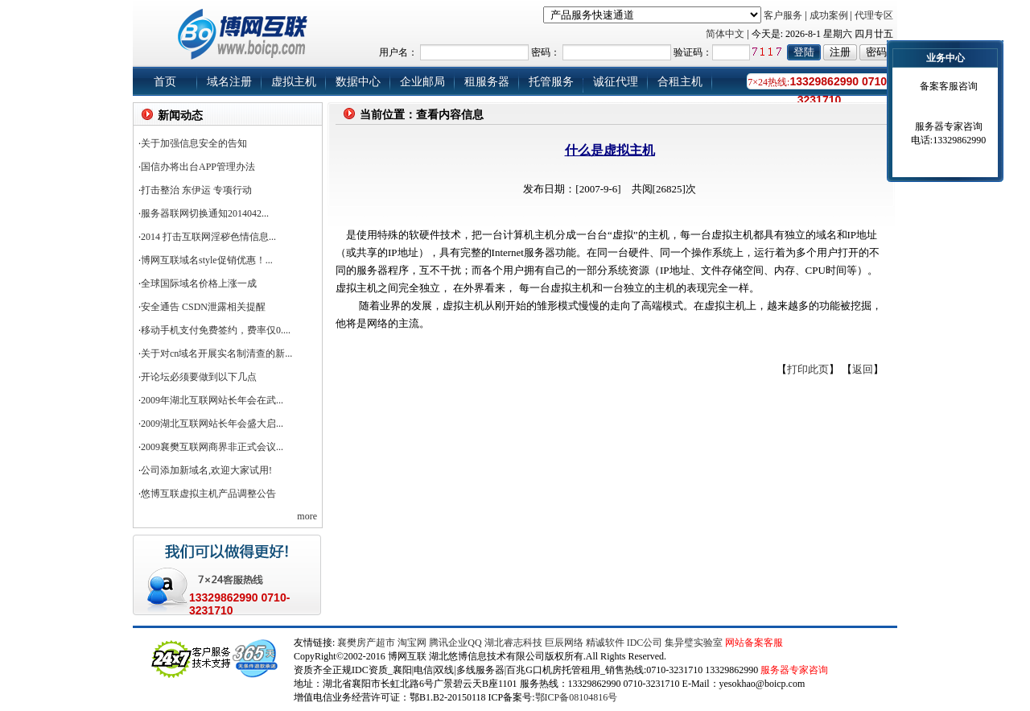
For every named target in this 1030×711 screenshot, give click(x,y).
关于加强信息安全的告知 (194, 143)
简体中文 (725, 33)
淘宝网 (412, 642)
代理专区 (874, 15)
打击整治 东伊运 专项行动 (196, 190)
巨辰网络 (564, 642)
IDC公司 (645, 642)
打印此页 (808, 369)
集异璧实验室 (694, 642)
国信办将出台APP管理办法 (198, 166)
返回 (862, 369)
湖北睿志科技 (513, 642)
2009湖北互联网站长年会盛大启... (212, 423)
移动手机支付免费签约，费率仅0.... (215, 330)
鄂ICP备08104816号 (576, 697)
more (307, 516)
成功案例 (829, 15)
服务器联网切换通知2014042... (205, 213)
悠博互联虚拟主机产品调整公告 (208, 493)
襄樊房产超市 (367, 642)
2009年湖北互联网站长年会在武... (212, 400)
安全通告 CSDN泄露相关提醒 (203, 306)
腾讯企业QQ (455, 642)
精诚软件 (605, 642)
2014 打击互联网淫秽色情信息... (208, 236)
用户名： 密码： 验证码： (619, 52)
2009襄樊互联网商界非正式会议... (212, 447)
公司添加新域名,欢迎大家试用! (206, 470)
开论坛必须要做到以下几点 (199, 376)
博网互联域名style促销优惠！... (207, 260)
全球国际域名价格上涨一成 (199, 283)
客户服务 (783, 15)
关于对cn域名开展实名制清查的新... (216, 353)
